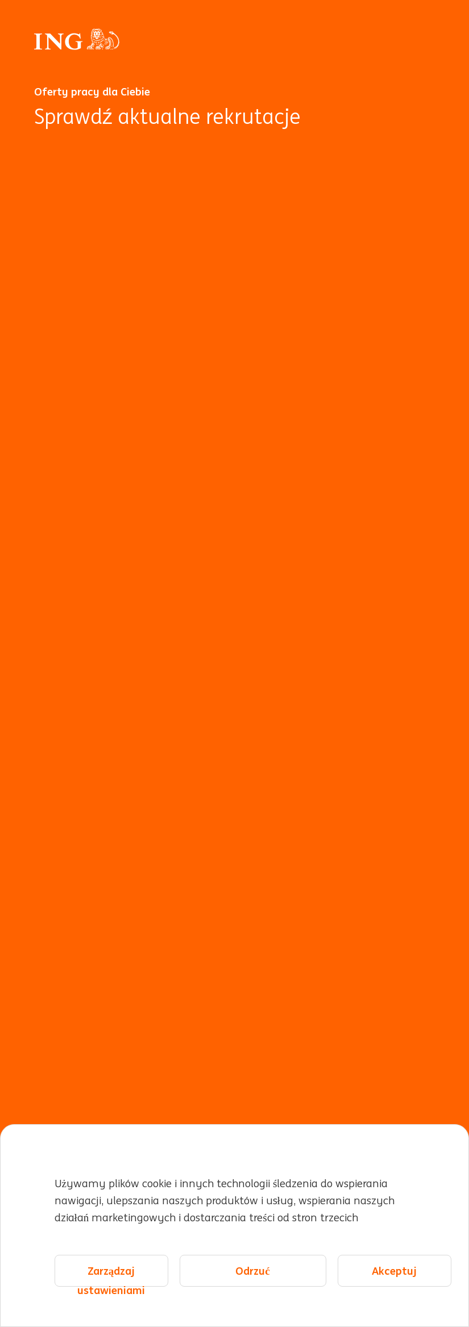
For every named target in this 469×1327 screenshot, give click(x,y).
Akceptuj (394, 1271)
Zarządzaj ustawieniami (111, 1275)
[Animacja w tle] (234, 724)
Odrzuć (252, 1271)
